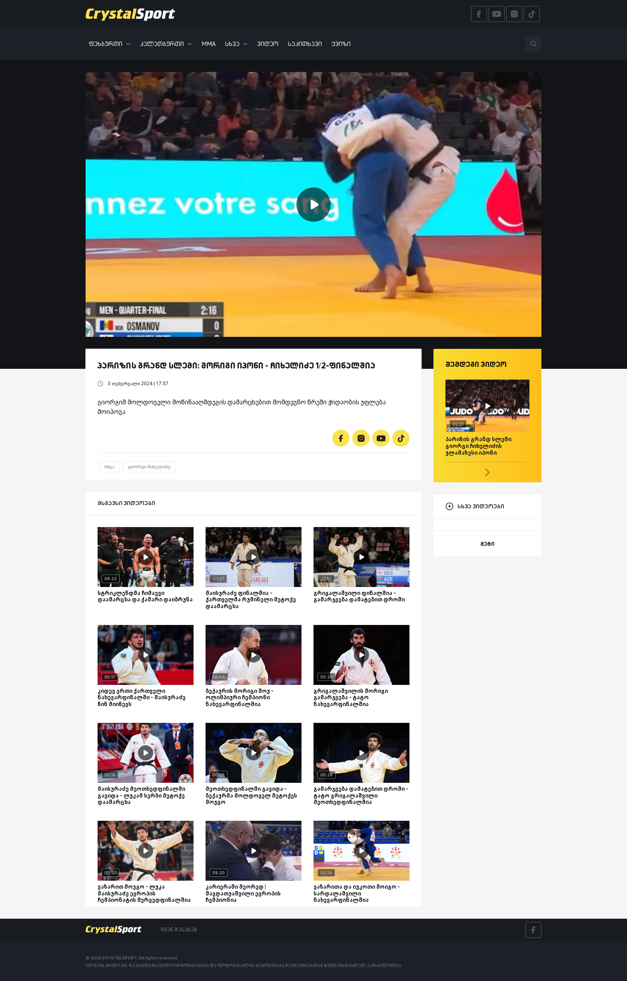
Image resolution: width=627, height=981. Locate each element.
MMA (209, 44)
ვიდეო (267, 44)
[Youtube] (380, 438)
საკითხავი (305, 44)
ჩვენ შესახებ (179, 929)
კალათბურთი (166, 44)
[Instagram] (360, 438)
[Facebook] (340, 438)
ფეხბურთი (109, 44)
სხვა (236, 44)
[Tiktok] (400, 438)
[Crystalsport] (130, 14)
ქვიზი (341, 44)
